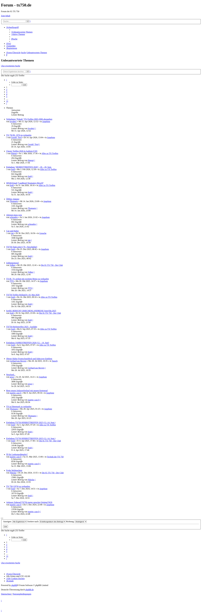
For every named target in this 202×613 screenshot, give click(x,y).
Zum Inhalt (5, 16)
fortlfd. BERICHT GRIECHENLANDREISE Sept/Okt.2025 (31, 311)
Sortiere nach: (46, 521)
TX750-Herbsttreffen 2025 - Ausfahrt (21, 327)
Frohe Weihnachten (14, 470)
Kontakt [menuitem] (10, 581)
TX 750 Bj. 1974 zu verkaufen (18, 135)
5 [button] (6, 96)
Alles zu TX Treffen (50, 153)
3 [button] (6, 92)
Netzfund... (10, 375)
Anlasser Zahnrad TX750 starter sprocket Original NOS (29, 502)
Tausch (54, 361)
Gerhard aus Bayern (18, 361)
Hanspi (14, 153)
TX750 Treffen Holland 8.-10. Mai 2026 (23, 295)
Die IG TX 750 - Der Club (52, 265)
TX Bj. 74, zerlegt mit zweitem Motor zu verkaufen (27, 279)
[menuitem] (21, 32)
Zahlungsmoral (12, 263)
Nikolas (13, 473)
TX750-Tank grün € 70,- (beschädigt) (21, 247)
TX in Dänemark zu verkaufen (18, 406)
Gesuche (42, 233)
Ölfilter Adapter (12, 199)
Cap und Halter (12, 231)
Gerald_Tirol (16, 137)
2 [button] (6, 89)
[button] (6, 80)
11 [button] (7, 101)
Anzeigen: (15, 521)
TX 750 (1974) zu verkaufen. (18, 486)
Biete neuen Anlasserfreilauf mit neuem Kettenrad (27, 390)
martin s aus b (15, 393)
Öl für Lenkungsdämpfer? (17, 454)
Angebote (46, 121)
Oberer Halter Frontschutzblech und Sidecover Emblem (29, 359)
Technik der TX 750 (55, 457)
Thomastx (14, 201)
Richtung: (76, 521)
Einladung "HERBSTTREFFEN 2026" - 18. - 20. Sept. (29, 167)
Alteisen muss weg (14, 215)
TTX (12, 281)
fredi (13, 169)
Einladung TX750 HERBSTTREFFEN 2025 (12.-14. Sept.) (30, 422)
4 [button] (6, 94)
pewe (12, 377)
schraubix (14, 217)
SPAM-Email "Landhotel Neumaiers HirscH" (25, 183)
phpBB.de (29, 590)
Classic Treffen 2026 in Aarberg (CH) (21, 151)
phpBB (14, 585)
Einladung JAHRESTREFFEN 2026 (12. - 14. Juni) (27, 343)
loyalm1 (13, 121)
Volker (12, 265)
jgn (12, 233)
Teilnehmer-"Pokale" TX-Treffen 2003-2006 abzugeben (29, 119)
